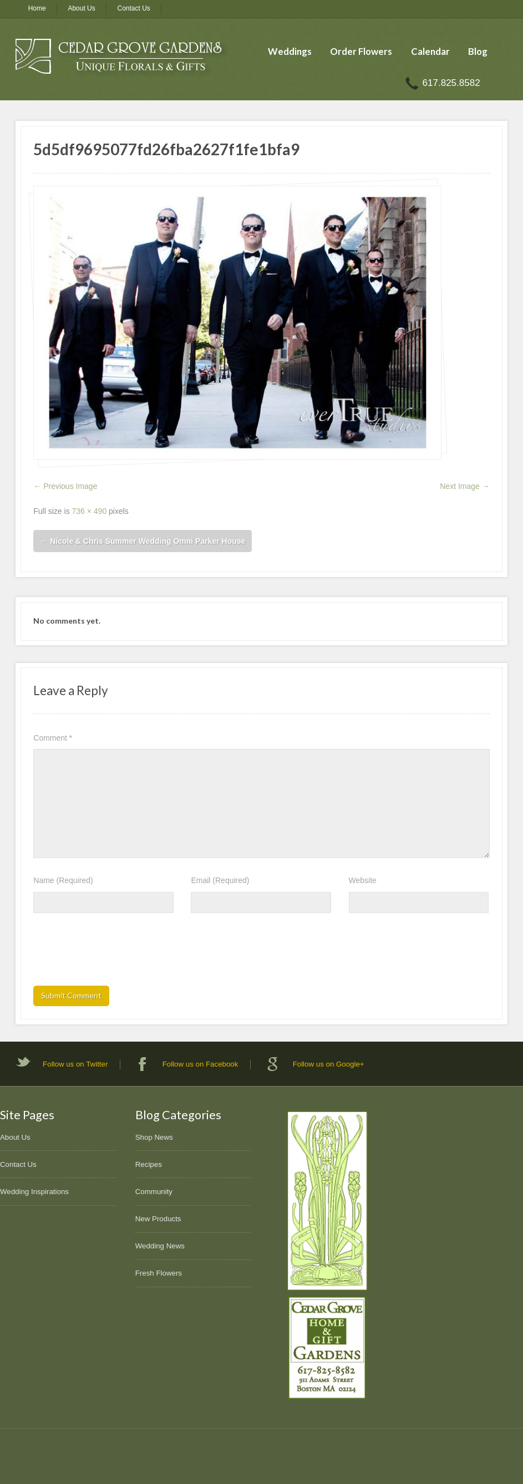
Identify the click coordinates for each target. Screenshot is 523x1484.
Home (37, 8)
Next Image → (464, 486)
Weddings (290, 51)
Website (363, 880)
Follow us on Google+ (328, 1064)
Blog (478, 51)
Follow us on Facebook (200, 1064)
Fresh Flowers (158, 1273)
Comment (52, 737)
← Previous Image (65, 486)
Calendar (430, 51)
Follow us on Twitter (75, 1064)
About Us (81, 8)
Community (153, 1191)
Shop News (154, 1137)
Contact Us (134, 8)
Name (63, 880)
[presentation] (117, 953)
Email (220, 880)
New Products (158, 1219)
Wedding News (160, 1246)
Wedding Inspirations (34, 1191)
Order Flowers (361, 51)
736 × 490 (89, 511)
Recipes (148, 1164)
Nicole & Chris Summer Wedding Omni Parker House (142, 541)
